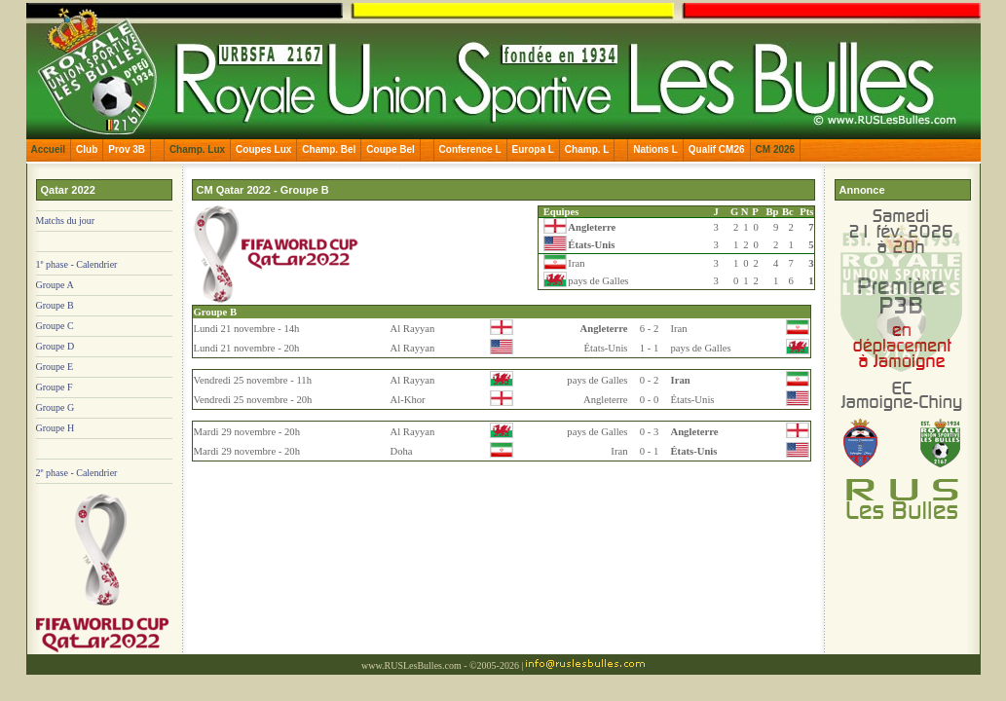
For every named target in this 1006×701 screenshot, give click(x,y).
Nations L (655, 149)
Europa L (533, 149)
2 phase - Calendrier (77, 472)
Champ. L (587, 149)
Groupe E (55, 366)
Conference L (470, 149)
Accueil (48, 149)
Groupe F (54, 387)
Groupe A (55, 284)
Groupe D (55, 346)
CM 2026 (776, 149)
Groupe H (55, 428)
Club (86, 149)
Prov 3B (126, 149)
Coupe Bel (390, 149)
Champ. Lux (197, 149)
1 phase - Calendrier (77, 264)
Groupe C (55, 325)
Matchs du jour (65, 220)
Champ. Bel (328, 149)
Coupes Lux (263, 149)
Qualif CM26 (717, 149)
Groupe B (55, 305)
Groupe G (55, 407)
